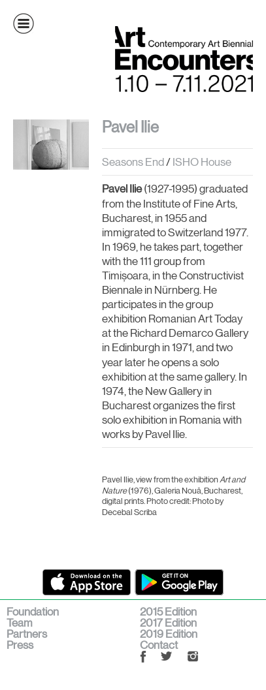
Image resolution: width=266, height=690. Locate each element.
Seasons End (133, 161)
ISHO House (201, 161)
